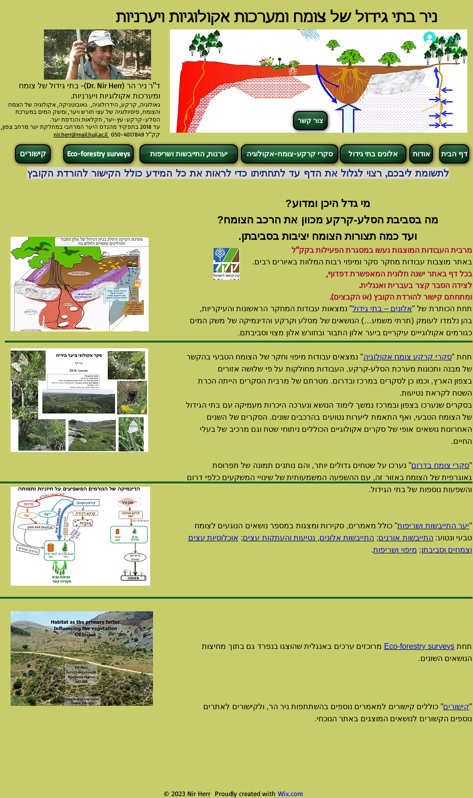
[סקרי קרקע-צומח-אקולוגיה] (289, 154)
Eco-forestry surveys (419, 646)
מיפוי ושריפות (395, 550)
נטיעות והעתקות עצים (280, 538)
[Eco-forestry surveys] (98, 154)
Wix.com (290, 793)
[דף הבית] (454, 154)
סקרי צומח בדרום (440, 465)
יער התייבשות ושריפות (433, 526)
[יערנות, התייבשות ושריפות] (188, 154)
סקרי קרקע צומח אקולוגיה (407, 357)
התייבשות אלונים (347, 538)
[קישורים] (33, 154)
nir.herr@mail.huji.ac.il (81, 134)
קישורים (456, 706)
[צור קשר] (310, 120)
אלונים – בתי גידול (382, 308)
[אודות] (421, 154)
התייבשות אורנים (405, 538)
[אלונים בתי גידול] (373, 154)
